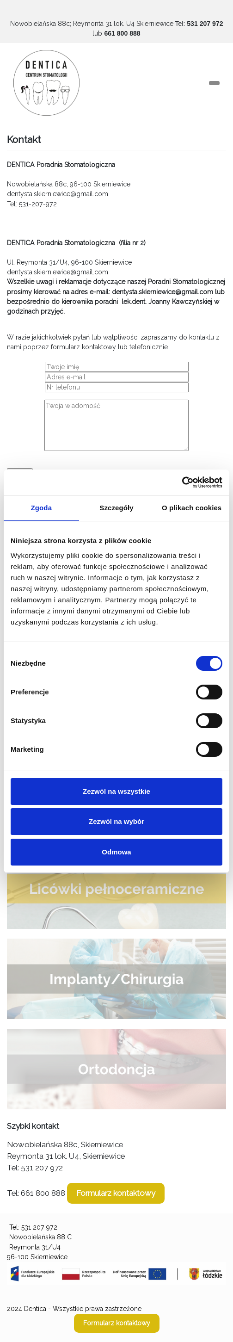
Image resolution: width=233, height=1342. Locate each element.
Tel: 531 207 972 (35, 1167)
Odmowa (116, 852)
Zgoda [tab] (41, 508)
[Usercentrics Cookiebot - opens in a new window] (181, 482)
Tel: (199, 23)
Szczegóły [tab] (116, 508)
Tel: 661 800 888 (36, 1193)
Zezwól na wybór (116, 821)
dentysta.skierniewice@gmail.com (57, 194)
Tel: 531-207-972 (32, 204)
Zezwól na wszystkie (116, 791)
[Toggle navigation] (214, 83)
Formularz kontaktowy (115, 1193)
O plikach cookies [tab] (191, 508)
